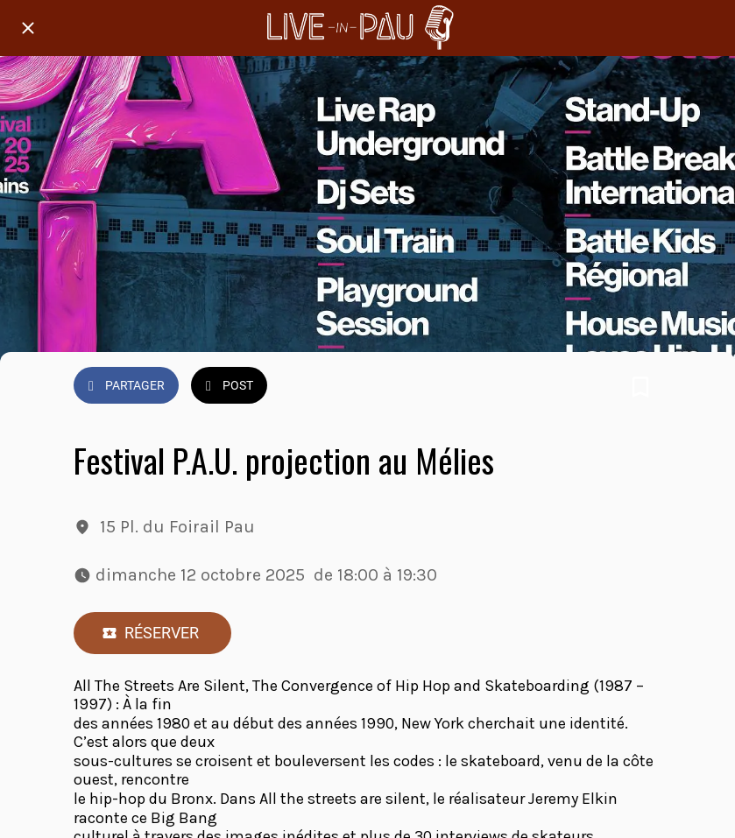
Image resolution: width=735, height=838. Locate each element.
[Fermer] (28, 28)
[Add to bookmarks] (640, 387)
